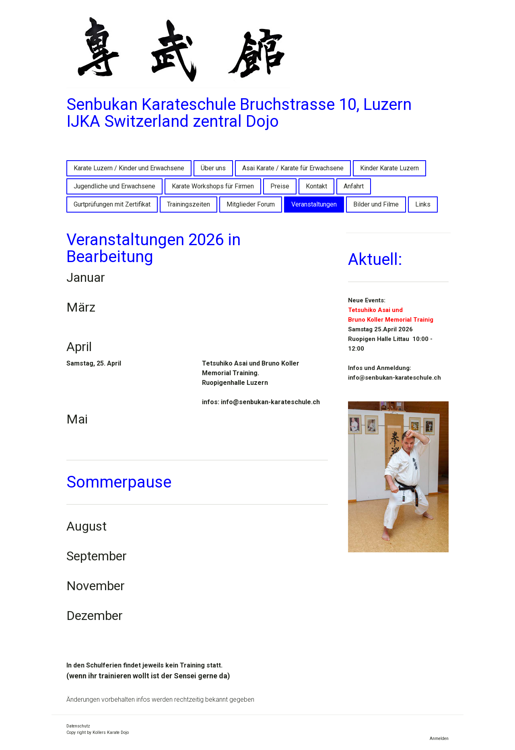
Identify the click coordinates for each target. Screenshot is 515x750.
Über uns (213, 168)
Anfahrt (354, 186)
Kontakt (316, 186)
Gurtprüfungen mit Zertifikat (112, 204)
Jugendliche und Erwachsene (114, 186)
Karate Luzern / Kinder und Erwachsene (129, 168)
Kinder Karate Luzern (389, 168)
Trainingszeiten (188, 204)
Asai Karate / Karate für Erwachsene (293, 168)
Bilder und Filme (376, 204)
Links (423, 204)
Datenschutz (78, 726)
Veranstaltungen (314, 204)
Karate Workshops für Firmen (213, 186)
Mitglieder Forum (251, 204)
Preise (279, 186)
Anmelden (439, 738)
